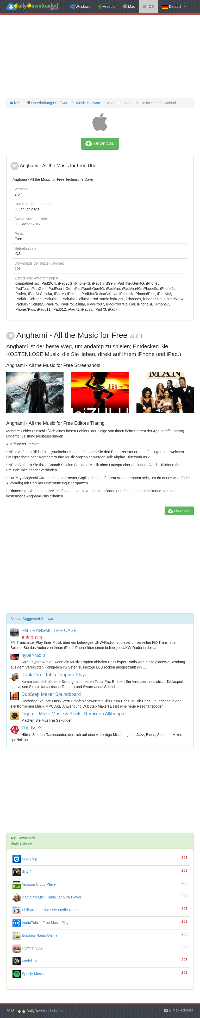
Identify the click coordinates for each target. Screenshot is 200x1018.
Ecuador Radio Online (35, 935)
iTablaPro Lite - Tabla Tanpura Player (46, 897)
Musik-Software (88, 103)
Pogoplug (24, 859)
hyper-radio (33, 655)
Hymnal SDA (27, 948)
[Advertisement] (100, 56)
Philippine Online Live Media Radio (45, 910)
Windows (80, 6)
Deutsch (174, 6)
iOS (148, 6)
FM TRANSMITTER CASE (49, 630)
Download (99, 143)
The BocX (31, 727)
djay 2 (22, 872)
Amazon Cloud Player (34, 884)
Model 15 (24, 961)
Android (106, 6)
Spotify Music (27, 974)
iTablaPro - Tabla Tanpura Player (55, 674)
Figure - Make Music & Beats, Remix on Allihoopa (72, 713)
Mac (129, 6)
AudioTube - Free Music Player (42, 923)
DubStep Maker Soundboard (51, 694)
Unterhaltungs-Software (48, 103)
